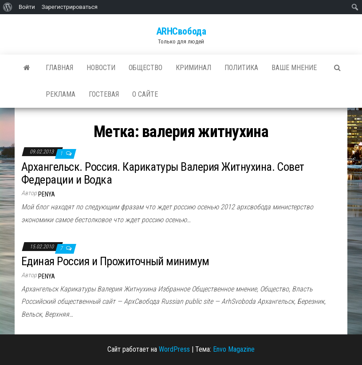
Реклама (60, 94)
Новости (101, 67)
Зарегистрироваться (70, 7)
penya (46, 194)
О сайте (145, 94)
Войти (27, 7)
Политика (241, 67)
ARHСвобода (181, 31)
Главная (59, 67)
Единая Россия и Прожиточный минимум (115, 261)
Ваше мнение (294, 67)
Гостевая (104, 94)
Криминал (193, 67)
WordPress (174, 349)
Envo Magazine (234, 349)
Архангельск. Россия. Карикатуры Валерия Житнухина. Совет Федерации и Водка (162, 173)
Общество (145, 67)
